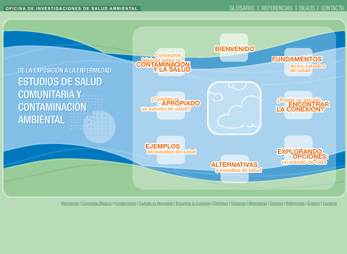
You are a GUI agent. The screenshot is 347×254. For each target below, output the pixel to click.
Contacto (330, 203)
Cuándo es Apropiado (156, 203)
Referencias (295, 203)
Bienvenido (70, 203)
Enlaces (314, 203)
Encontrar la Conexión (193, 203)
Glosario (276, 203)
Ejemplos (220, 203)
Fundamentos (125, 203)
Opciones (238, 203)
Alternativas (257, 203)
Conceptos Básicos (97, 203)
